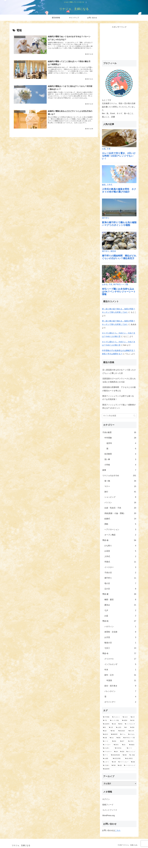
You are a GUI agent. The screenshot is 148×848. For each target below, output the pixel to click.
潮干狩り (120, 578)
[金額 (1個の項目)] (120, 765)
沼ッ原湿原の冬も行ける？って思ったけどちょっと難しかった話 (119, 371)
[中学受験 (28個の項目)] (106, 717)
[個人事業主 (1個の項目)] (130, 758)
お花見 (120, 551)
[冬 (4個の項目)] (126, 727)
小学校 (120, 464)
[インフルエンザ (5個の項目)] (130, 724)
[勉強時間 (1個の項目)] (119, 769)
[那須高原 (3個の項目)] (122, 730)
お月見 (120, 637)
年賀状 (121, 680)
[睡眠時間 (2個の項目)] (114, 734)
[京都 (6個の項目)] (133, 720)
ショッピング (120, 497)
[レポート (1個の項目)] (106, 762)
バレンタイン (120, 691)
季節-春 (119, 540)
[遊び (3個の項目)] (105, 730)
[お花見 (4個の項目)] (119, 727)
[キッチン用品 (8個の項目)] (115, 720)
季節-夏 (119, 594)
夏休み (120, 605)
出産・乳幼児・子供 (120, 508)
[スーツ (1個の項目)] (131, 748)
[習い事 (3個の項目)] (132, 730)
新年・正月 (120, 675)
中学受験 (120, 437)
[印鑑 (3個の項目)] (113, 730)
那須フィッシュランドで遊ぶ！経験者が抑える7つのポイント (119, 406)
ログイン (106, 799)
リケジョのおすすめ (119, 475)
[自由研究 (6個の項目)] (106, 724)
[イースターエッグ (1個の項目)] (129, 765)
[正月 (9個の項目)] (133, 717)
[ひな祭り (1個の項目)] (108, 748)
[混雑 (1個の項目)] (122, 751)
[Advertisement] (119, 43)
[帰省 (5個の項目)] (121, 724)
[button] (134, 415)
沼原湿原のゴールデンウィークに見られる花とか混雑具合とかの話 (119, 380)
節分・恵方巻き (120, 685)
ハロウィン (120, 626)
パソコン (120, 502)
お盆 (120, 615)
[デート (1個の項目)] (106, 755)
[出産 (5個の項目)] (114, 724)
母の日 (120, 583)
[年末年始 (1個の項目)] (120, 748)
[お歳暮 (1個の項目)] (107, 758)
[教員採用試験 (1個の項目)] (115, 755)
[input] (119, 415)
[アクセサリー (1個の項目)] (107, 751)
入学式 (120, 556)
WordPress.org (108, 815)
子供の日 (120, 572)
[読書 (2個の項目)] (105, 737)
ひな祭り (120, 545)
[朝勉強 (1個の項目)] (132, 744)
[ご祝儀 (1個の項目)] (132, 755)
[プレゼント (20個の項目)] (116, 717)
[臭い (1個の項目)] (124, 744)
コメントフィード (109, 810)
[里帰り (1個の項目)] (117, 744)
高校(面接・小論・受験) (120, 513)
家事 (119, 470)
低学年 (121, 443)
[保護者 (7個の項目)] (125, 720)
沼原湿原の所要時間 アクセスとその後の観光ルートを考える (119, 389)
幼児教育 (120, 454)
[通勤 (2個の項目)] (119, 737)
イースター (120, 567)
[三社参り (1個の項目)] (106, 765)
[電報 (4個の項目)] (133, 727)
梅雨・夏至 (120, 599)
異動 (120, 524)
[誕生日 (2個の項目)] (106, 734)
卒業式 (120, 561)
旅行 (120, 491)
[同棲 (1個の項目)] (114, 765)
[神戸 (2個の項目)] (123, 741)
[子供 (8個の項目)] (105, 720)
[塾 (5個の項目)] (105, 727)
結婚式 (120, 518)
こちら (117, 830)
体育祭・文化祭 (120, 632)
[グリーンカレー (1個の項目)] (124, 762)
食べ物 (120, 481)
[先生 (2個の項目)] (112, 737)
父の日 (120, 588)
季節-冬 (119, 653)
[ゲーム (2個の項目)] (123, 734)
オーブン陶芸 (120, 534)
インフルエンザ (120, 664)
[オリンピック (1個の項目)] (131, 751)
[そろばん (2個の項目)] (131, 734)
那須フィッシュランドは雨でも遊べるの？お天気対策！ (118, 397)
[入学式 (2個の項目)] (131, 741)
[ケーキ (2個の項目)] (106, 741)
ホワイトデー (120, 702)
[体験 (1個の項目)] (125, 755)
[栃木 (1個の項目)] (116, 751)
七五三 (120, 648)
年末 (120, 669)
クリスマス (120, 658)
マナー (120, 486)
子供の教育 (119, 432)
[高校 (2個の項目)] (115, 741)
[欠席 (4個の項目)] (111, 727)
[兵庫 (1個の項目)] (114, 762)
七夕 (120, 610)
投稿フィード (107, 805)
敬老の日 (120, 642)
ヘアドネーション (120, 529)
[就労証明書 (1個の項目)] (118, 758)
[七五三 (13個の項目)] (126, 717)
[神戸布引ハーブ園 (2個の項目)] (129, 737)
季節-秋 (119, 621)
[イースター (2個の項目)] (107, 744)
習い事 (120, 459)
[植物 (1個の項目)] (133, 762)
